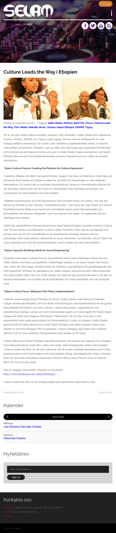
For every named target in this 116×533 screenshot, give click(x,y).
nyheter (27, 24)
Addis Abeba (55, 123)
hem (18, 24)
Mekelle (33, 127)
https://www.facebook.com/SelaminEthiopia (29, 374)
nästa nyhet (105, 392)
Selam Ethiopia (65, 127)
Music (42, 127)
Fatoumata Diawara (15, 438)
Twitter (93, 25)
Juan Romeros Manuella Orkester (22, 426)
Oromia (51, 127)
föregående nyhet (14, 392)
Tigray (89, 127)
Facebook (85, 25)
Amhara (68, 123)
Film (16, 127)
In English (105, 3)
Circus (89, 123)
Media (24, 127)
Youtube (100, 25)
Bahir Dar (79, 123)
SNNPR (79, 127)
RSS (108, 25)
